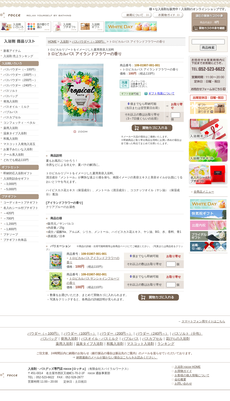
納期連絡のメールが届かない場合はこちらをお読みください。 (117, 357)
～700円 (8, 218)
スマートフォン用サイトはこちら (203, 321)
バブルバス (10, 112)
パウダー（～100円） (43, 333)
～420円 (8, 213)
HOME (52, 41)
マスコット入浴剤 (140, 344)
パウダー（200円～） (116, 333)
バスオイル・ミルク (16, 106)
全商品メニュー (204, 191)
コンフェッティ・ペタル (19, 122)
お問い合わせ (183, 383)
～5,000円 (9, 189)
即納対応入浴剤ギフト (17, 173)
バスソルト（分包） (187, 333)
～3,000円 (9, 184)
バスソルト (10, 90)
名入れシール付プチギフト (20, 208)
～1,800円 (9, 229)
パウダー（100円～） (80, 333)
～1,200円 (9, 224)
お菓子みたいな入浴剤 (17, 149)
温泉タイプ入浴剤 (15, 133)
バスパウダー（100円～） (20, 74)
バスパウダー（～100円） (20, 69)
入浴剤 (64, 41)
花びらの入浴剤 (178, 338)
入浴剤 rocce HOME (188, 367)
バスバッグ (10, 96)
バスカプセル (12, 117)
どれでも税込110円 (16, 160)
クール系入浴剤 (13, 154)
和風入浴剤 (10, 138)
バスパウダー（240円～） (20, 85)
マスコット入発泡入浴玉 (19, 144)
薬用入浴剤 (10, 128)
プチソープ (10, 234)
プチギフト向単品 (15, 240)
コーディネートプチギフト (20, 202)
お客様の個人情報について (192, 375)
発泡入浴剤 (10, 101)
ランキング (165, 344)
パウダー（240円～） (152, 333)
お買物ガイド (183, 371)
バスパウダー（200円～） (20, 80)
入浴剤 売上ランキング (18, 56)
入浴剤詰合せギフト (16, 178)
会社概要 (180, 379)
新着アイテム (12, 51)
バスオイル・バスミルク (99, 338)
